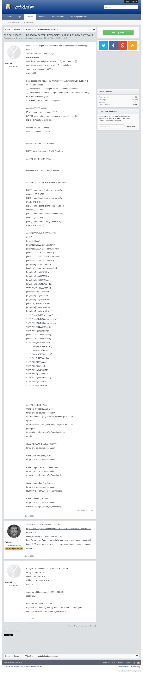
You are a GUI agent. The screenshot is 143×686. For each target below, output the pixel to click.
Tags (19, 17)
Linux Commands (57, 17)
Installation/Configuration (27, 38)
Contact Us (105, 663)
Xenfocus (18, 663)
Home (128, 663)
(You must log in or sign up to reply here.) (82, 626)
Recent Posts (29, 22)
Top (134, 663)
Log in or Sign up (131, 2)
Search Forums (13, 22)
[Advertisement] (118, 149)
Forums (30, 17)
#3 (93, 618)
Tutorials (9, 17)
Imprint (120, 663)
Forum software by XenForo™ (22, 667)
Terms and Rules (123, 667)
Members (41, 17)
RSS (138, 663)
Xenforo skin (8, 663)
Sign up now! (118, 32)
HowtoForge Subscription (79, 17)
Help (113, 663)
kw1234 (51, 38)
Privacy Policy (135, 667)
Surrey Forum (136, 671)
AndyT (135, 105)
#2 (93, 556)
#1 (93, 516)
